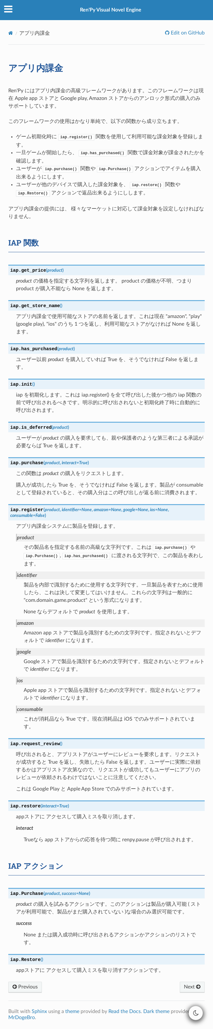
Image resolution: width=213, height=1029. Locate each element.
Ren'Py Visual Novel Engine (110, 9)
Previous (25, 986)
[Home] (10, 33)
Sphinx (39, 1011)
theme (72, 1011)
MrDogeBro (21, 1017)
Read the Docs (124, 1011)
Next (192, 986)
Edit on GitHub (187, 32)
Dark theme (156, 1011)
